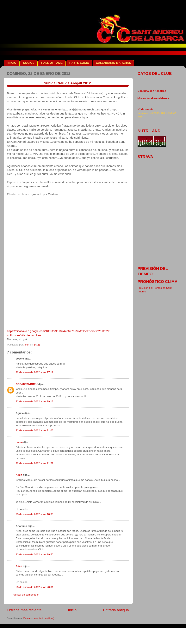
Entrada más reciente (24, 610)
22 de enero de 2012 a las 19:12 (34, 401)
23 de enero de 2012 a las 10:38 (34, 514)
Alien (19, 474)
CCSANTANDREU (27, 384)
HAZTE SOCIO (79, 62)
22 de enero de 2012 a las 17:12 (34, 372)
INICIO (12, 62)
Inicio (72, 610)
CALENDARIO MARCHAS (113, 62)
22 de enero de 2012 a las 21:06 (34, 430)
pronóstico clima (157, 281)
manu (19, 442)
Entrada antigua (116, 610)
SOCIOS (28, 62)
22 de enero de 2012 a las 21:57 (34, 463)
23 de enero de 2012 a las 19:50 (34, 554)
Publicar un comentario (25, 594)
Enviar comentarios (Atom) (38, 618)
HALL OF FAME (52, 62)
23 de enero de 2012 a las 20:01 (34, 587)
